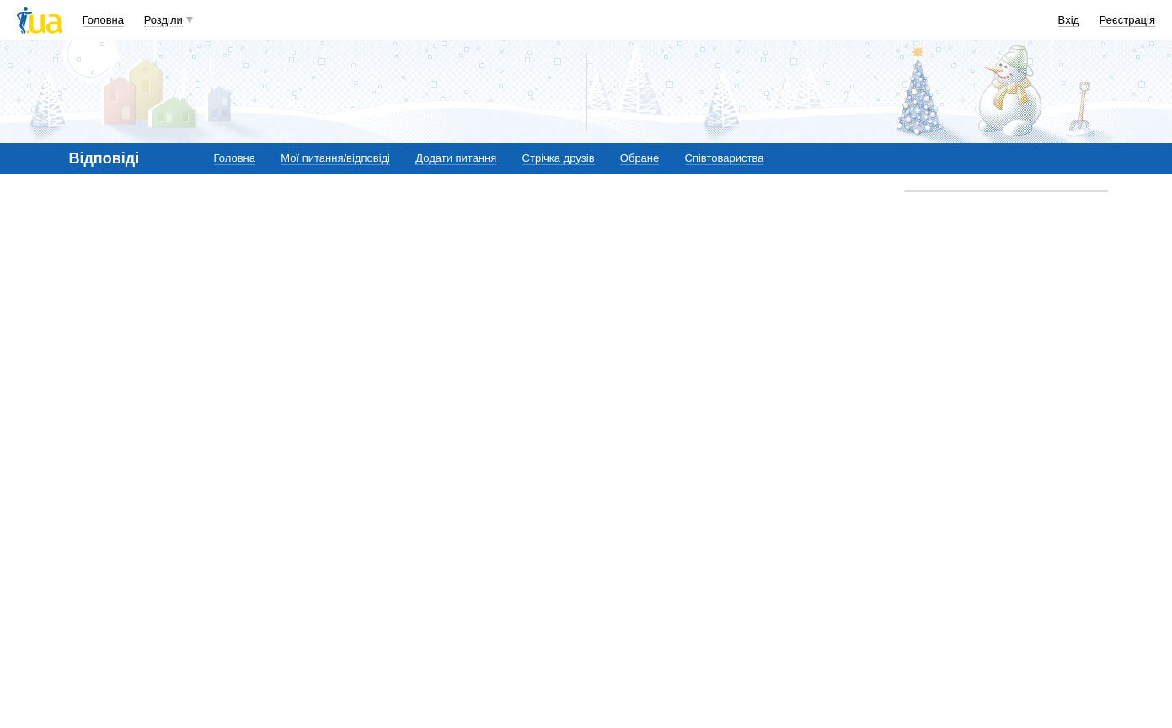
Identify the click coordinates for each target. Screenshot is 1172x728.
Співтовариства (724, 158)
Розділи (163, 19)
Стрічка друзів (558, 158)
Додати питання (455, 158)
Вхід (1069, 19)
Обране (639, 158)
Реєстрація (1127, 19)
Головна (103, 19)
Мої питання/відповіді (335, 158)
